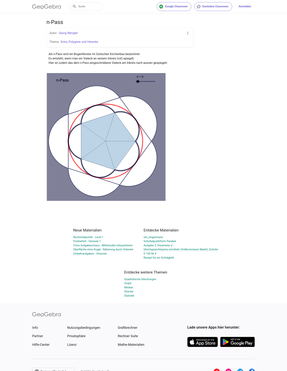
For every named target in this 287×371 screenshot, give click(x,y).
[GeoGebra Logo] (46, 6)
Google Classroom (173, 6)
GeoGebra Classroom (212, 6)
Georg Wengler (68, 33)
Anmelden (245, 6)
